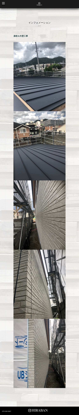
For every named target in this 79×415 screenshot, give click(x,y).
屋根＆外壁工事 (20, 36)
